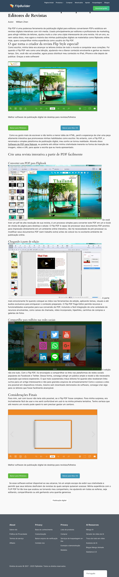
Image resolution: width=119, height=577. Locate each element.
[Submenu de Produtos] (63, 2)
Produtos (59, 2)
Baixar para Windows (18, 128)
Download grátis (101, 8)
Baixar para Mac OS (70, 128)
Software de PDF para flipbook (22, 144)
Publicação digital (59, 500)
